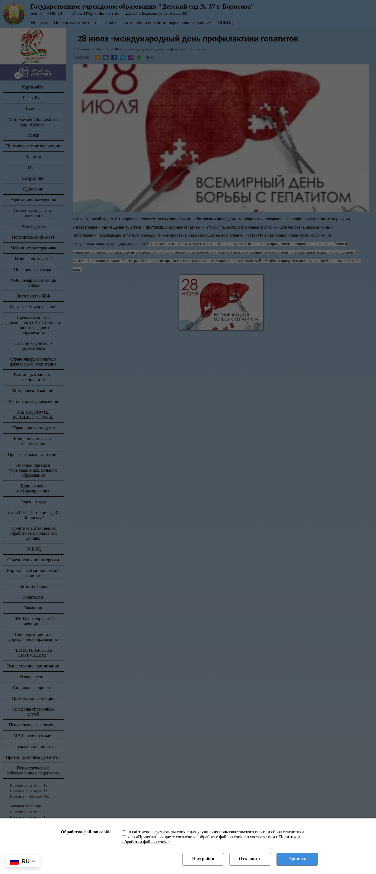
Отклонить (250, 858)
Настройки (203, 858)
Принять (297, 858)
